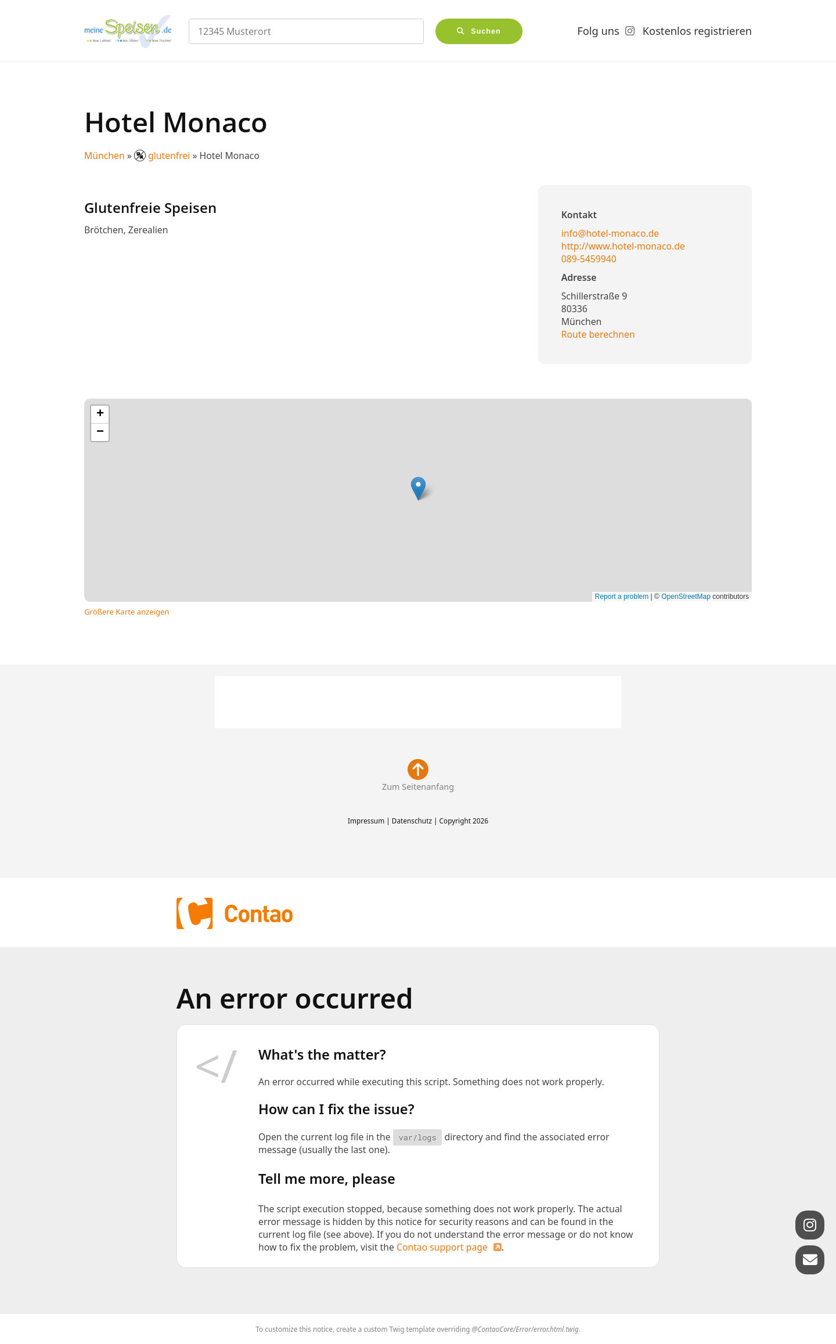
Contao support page (442, 1247)
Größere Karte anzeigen (127, 611)
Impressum (366, 820)
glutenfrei (163, 155)
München (104, 155)
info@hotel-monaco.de (610, 233)
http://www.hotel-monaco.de (623, 246)
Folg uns (598, 31)
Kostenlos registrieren (697, 31)
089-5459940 (589, 258)
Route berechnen (598, 334)
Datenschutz (412, 820)
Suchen (486, 31)
